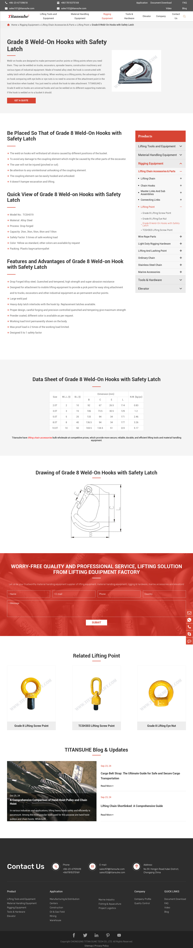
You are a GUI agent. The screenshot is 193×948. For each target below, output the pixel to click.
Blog (184, 8)
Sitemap (88, 945)
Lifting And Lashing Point (152, 250)
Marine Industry (107, 899)
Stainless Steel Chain (150, 264)
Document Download (161, 2)
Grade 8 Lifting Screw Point (155, 213)
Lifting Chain (146, 178)
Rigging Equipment (110, 16)
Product (11, 891)
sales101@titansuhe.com (19, 8)
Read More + (107, 786)
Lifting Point (83, 25)
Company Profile (142, 899)
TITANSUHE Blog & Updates (96, 750)
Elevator (148, 16)
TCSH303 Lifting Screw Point (156, 230)
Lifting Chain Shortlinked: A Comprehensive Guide (132, 806)
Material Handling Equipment (83, 16)
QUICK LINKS (171, 891)
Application (142, 2)
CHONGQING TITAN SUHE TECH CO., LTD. (91, 941)
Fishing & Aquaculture (110, 904)
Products (145, 136)
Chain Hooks (146, 185)
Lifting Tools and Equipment (51, 16)
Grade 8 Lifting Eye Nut (153, 218)
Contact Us (176, 16)
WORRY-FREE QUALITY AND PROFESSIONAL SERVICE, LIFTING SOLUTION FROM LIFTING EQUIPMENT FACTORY (96, 569)
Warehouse (55, 920)
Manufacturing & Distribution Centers (64, 901)
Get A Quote (21, 100)
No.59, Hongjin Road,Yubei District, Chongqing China (161, 871)
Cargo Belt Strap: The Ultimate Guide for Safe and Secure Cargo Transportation (140, 776)
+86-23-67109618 (16, 3)
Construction (56, 907)
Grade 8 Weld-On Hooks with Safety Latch (113, 25)
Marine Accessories (149, 271)
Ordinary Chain (146, 257)
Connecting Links (149, 200)
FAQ (185, 2)
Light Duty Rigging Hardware (154, 243)
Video (169, 8)
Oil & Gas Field (57, 911)
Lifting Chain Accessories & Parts (57, 25)
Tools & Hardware (132, 16)
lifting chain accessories (40, 437)
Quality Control (142, 903)
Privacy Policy (102, 945)
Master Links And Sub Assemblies (151, 193)
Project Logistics (107, 908)
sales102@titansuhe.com (71, 8)
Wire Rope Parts (147, 236)
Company (162, 16)
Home (14, 25)
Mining (53, 916)
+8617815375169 (68, 3)
